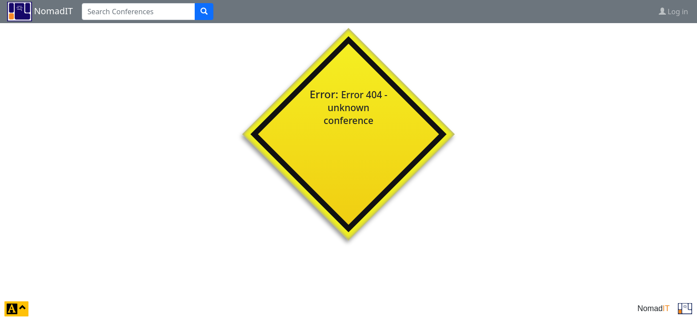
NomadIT (53, 11)
